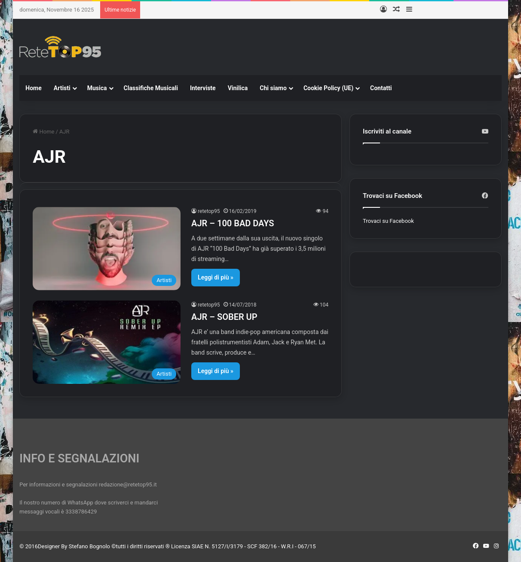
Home (33, 88)
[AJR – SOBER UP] (107, 342)
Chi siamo (273, 88)
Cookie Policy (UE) (328, 88)
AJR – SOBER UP (224, 317)
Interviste (203, 88)
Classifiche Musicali (151, 88)
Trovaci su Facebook (388, 221)
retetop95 (209, 211)
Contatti (381, 88)
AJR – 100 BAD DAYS (232, 223)
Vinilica (238, 88)
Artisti (62, 88)
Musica (97, 88)
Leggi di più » (215, 277)
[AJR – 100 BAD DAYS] (107, 248)
